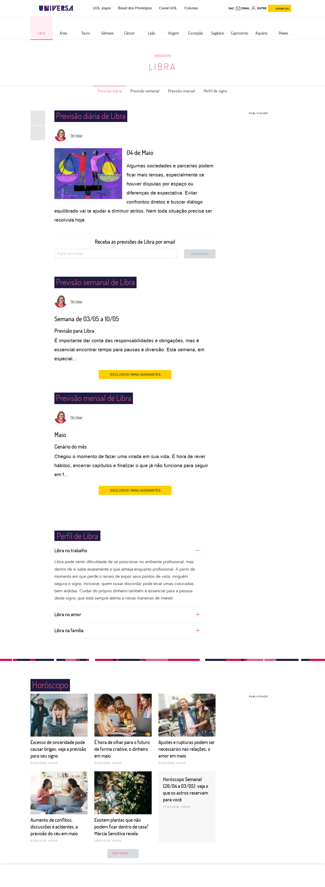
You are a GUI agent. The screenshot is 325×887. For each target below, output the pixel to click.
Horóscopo (162, 56)
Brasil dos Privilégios (135, 8)
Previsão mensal (181, 91)
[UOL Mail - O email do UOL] (242, 8)
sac (231, 8)
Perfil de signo (215, 91)
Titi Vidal (76, 136)
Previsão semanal (145, 91)
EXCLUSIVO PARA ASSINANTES (135, 374)
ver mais (123, 853)
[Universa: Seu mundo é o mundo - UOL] (56, 8)
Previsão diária (110, 91)
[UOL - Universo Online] (77, 8)
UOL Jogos (102, 8)
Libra (162, 66)
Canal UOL (168, 8)
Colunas (191, 8)
